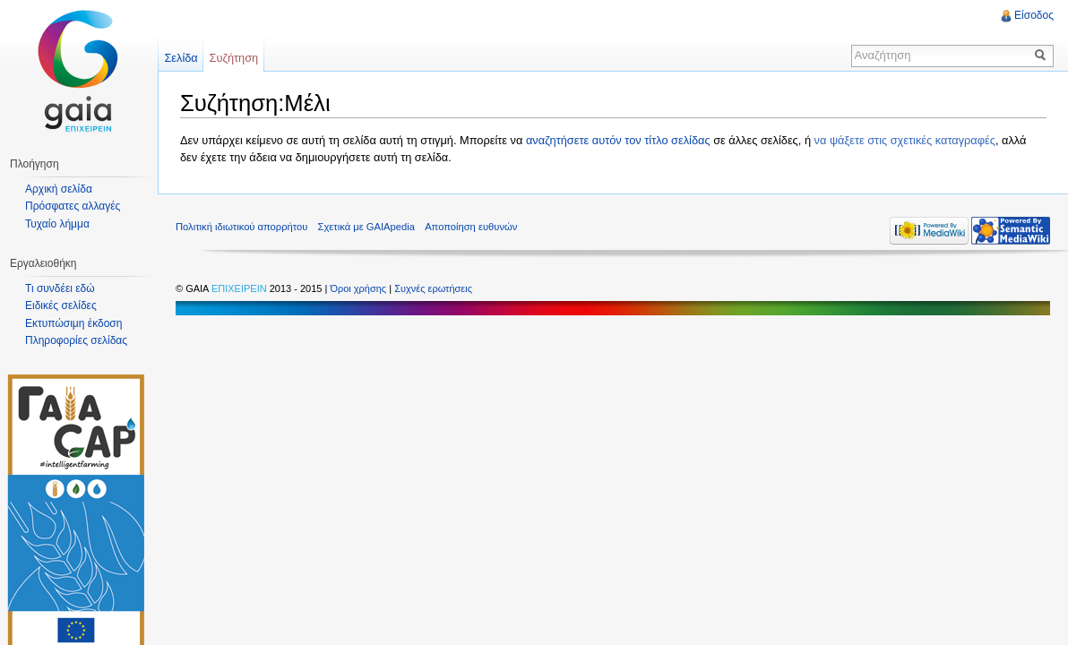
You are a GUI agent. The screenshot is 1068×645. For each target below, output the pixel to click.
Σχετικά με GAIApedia (366, 226)
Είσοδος (1034, 15)
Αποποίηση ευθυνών (471, 226)
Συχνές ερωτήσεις (433, 288)
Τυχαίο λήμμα (57, 224)
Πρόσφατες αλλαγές (72, 206)
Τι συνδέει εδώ (60, 288)
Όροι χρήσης (359, 288)
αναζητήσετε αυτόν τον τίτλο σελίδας (618, 140)
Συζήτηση (234, 57)
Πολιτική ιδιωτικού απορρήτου (241, 226)
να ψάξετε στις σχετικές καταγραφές (904, 140)
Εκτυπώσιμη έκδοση (73, 323)
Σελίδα (180, 57)
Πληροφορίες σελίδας (76, 340)
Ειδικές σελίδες (61, 305)
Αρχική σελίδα (58, 189)
